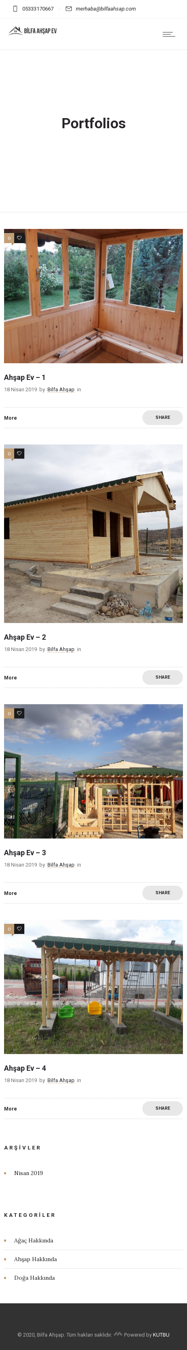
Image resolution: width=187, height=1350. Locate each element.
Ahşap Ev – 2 (25, 637)
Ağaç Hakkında (33, 1240)
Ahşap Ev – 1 (25, 377)
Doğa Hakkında (34, 1277)
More (10, 418)
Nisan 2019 (28, 1173)
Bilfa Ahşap (61, 389)
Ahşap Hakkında (35, 1259)
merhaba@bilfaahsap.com (101, 9)
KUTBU (161, 1335)
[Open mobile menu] (171, 34)
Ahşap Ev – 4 (25, 1068)
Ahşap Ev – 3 (25, 852)
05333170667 (33, 9)
